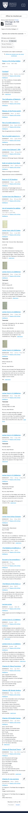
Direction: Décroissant (7, 47)
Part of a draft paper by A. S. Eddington (12, 122)
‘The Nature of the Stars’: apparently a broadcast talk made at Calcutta (12, 584)
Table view (12, 41)
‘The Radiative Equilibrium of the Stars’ (12, 548)
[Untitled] (5, 71)
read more (8, 94)
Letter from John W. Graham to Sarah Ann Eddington (12, 230)
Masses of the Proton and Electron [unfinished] (12, 111)
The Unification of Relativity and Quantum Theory (12, 99)
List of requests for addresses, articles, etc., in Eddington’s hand (12, 208)
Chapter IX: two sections (10, 779)
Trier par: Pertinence (7, 44)
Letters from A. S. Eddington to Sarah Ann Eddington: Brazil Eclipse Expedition (12, 619)
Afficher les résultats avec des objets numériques (14, 55)
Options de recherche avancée (12, 34)
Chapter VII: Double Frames (11, 718)
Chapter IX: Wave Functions (11, 666)
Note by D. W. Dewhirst (9, 179)
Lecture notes (7, 604)
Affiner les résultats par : (14, 16)
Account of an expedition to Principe (12, 559)
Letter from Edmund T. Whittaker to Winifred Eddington (12, 149)
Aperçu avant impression (8, 38)
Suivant (18, 805)
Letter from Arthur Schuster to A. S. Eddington (12, 516)
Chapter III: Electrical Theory (11, 749)
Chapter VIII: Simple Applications (12, 690)
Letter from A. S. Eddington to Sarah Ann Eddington (12, 272)
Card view (5, 41)
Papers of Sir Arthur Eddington (12, 61)
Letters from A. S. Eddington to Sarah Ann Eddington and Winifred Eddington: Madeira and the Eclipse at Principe (12, 644)
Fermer (17, 20)
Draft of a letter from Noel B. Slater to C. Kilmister (12, 163)
